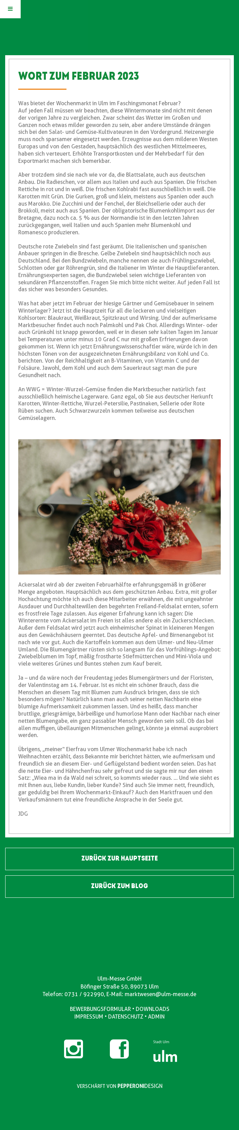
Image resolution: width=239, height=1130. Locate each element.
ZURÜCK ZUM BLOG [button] (119, 886)
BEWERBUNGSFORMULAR (100, 1009)
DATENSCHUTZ (125, 1016)
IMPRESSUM (88, 1016)
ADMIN (156, 1016)
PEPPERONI (130, 1086)
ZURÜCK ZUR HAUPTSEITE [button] (119, 858)
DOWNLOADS (152, 1009)
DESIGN (153, 1086)
